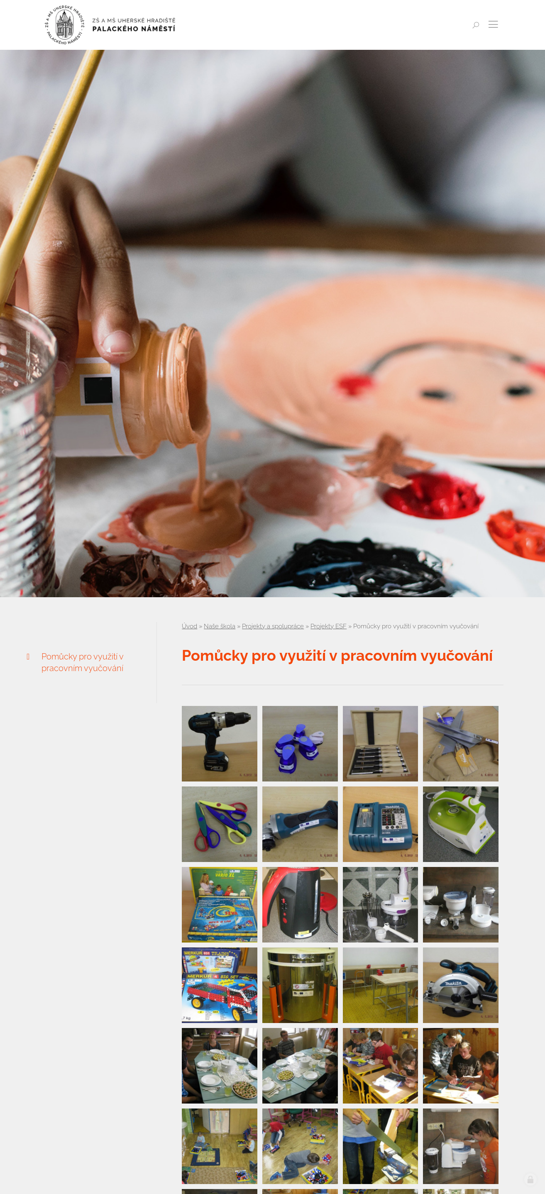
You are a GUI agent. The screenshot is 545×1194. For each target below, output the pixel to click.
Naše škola (219, 626)
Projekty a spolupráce (273, 626)
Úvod (189, 626)
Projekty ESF (328, 626)
